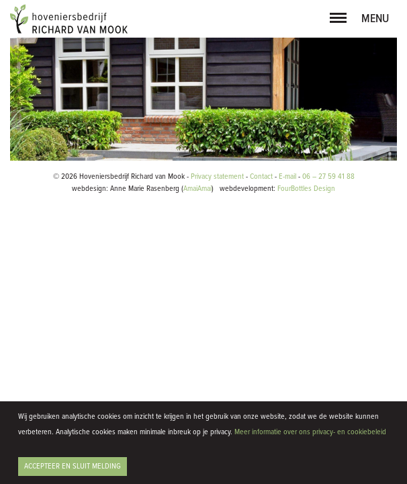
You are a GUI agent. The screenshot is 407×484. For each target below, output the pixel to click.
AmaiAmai (197, 368)
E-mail (287, 356)
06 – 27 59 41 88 (328, 356)
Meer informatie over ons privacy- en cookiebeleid (310, 432)
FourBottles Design (277, 368)
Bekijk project (62, 310)
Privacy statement (217, 356)
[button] (338, 15)
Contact (261, 356)
